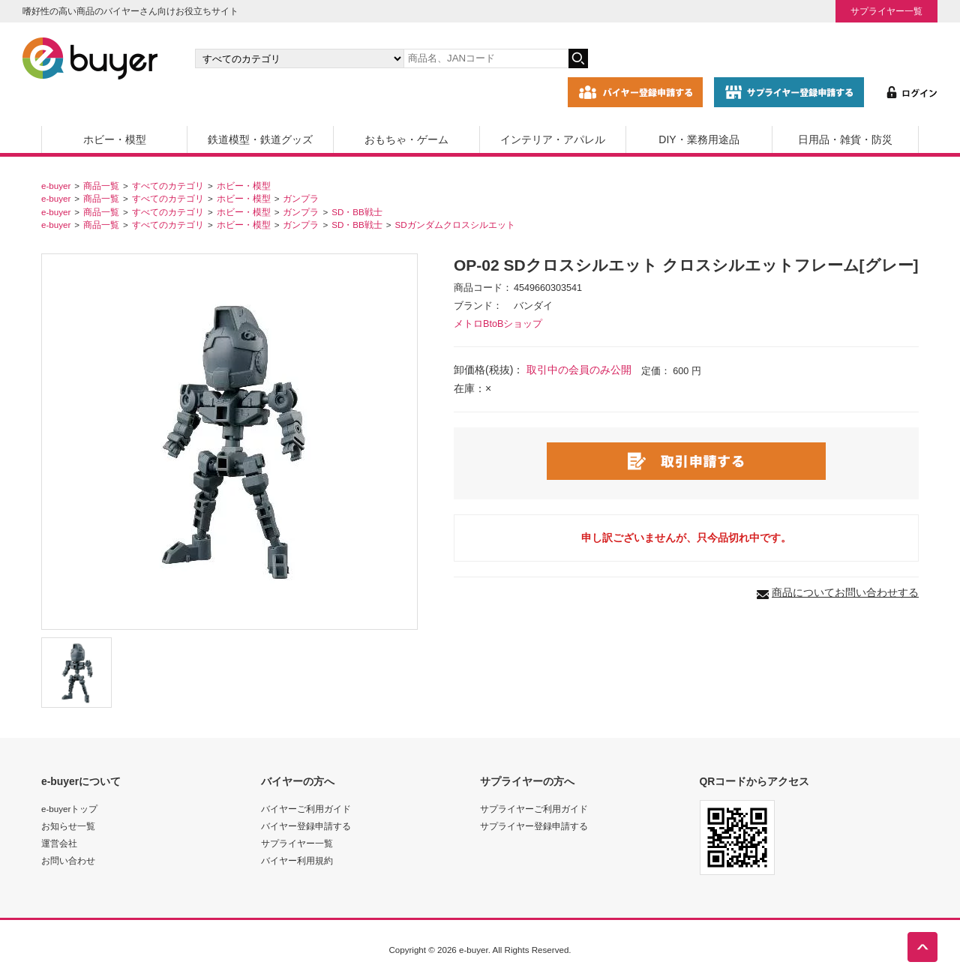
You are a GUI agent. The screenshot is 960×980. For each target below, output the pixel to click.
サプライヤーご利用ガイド (534, 809)
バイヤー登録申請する (306, 826)
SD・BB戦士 (357, 212)
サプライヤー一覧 (886, 11)
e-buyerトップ (69, 809)
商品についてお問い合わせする (845, 592)
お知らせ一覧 (68, 826)
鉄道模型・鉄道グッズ (260, 139)
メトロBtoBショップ (498, 324)
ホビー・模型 (114, 139)
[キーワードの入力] (486, 58)
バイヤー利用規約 (297, 860)
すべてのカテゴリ (168, 185)
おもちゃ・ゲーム (406, 139)
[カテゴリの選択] (299, 58)
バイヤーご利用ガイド (306, 809)
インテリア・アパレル (552, 139)
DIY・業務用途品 (698, 139)
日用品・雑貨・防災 (845, 139)
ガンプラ (301, 198)
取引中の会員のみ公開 (579, 370)
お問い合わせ (68, 860)
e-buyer (55, 185)
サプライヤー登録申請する (534, 826)
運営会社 (59, 843)
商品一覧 (101, 185)
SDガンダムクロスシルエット (455, 224)
